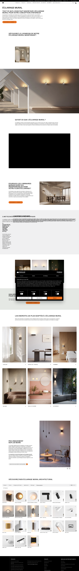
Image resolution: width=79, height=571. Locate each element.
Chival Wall (29, 517)
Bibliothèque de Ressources (40, 0)
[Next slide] (69, 468)
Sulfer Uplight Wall (44, 532)
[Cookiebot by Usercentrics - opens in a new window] (57, 272)
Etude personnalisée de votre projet (68, 564)
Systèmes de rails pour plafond (17, 569)
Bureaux (45, 564)
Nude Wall (29, 532)
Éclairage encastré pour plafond (17, 564)
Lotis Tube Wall (18, 532)
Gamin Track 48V (18, 547)
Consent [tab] (21, 275)
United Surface (55, 532)
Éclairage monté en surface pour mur (34, 561)
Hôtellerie (46, 565)
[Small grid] (71, 485)
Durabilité (48, 0)
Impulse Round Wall (6, 517)
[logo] (3, 2)
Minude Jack (67, 502)
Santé (45, 568)
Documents (63, 565)
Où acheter (63, 562)
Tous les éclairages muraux (32, 564)
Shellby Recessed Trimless (32, 502)
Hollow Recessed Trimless (57, 517)
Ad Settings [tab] (45, 275)
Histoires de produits (15, 561)
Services (62, 561)
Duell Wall (4, 532)
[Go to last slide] (67, 468)
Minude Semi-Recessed (56, 502)
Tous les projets (47, 570)
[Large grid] (70, 485)
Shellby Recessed (18, 502)
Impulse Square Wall (19, 517)
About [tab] (57, 275)
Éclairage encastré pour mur (32, 562)
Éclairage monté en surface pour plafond (17, 563)
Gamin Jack (4, 547)
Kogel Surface (42, 502)
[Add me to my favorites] (12, 491)
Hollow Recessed (68, 517)
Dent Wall (67, 532)
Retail (45, 567)
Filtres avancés (39, 485)
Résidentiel (46, 562)
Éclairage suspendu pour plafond (17, 566)
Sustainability (63, 568)
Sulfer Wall (4, 502)
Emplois (52, 0)
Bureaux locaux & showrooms (66, 567)
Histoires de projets (48, 561)
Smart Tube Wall (43, 517)
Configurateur (31, 0)
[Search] (73, 3)
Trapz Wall (29, 547)
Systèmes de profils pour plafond (17, 567)
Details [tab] (33, 275)
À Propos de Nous (58, 0)
